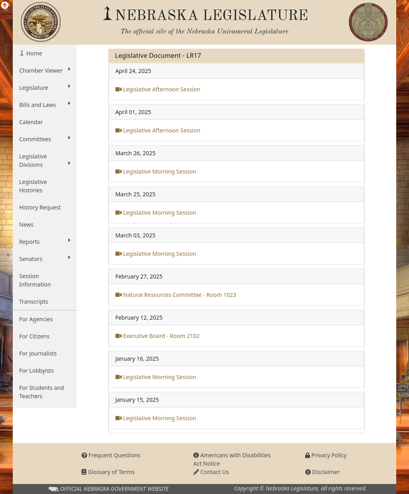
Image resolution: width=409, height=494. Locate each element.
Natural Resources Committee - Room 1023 (175, 294)
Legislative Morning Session (155, 171)
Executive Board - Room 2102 (157, 336)
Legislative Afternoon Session (158, 89)
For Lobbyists (36, 370)
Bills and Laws (44, 105)
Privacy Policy (326, 455)
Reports (44, 241)
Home (33, 53)
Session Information (35, 280)
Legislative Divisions (44, 160)
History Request (40, 207)
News (26, 224)
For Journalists (38, 353)
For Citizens (34, 336)
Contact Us (211, 472)
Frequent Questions (111, 455)
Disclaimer (322, 472)
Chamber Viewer (44, 70)
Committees (44, 139)
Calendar (31, 122)
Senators (44, 259)
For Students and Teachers (41, 392)
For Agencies (36, 319)
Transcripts (33, 301)
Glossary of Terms (108, 472)
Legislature (44, 87)
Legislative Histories (33, 186)
